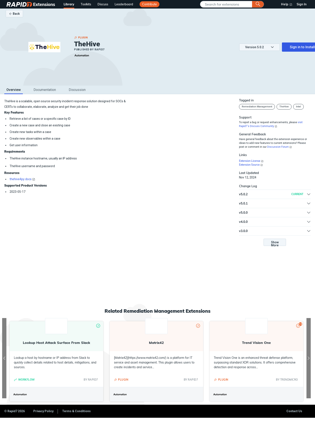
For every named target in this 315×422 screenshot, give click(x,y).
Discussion (77, 90)
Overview (13, 90)
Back (14, 13)
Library (69, 4)
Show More (275, 243)
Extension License (249, 160)
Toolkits (86, 4)
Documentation (45, 90)
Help (285, 4)
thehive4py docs (21, 179)
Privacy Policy (43, 411)
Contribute (149, 4)
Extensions (44, 4)
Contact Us (294, 411)
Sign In (301, 4)
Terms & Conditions (76, 411)
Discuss (103, 4)
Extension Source (249, 164)
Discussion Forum (278, 146)
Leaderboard (124, 4)
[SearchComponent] (227, 4)
